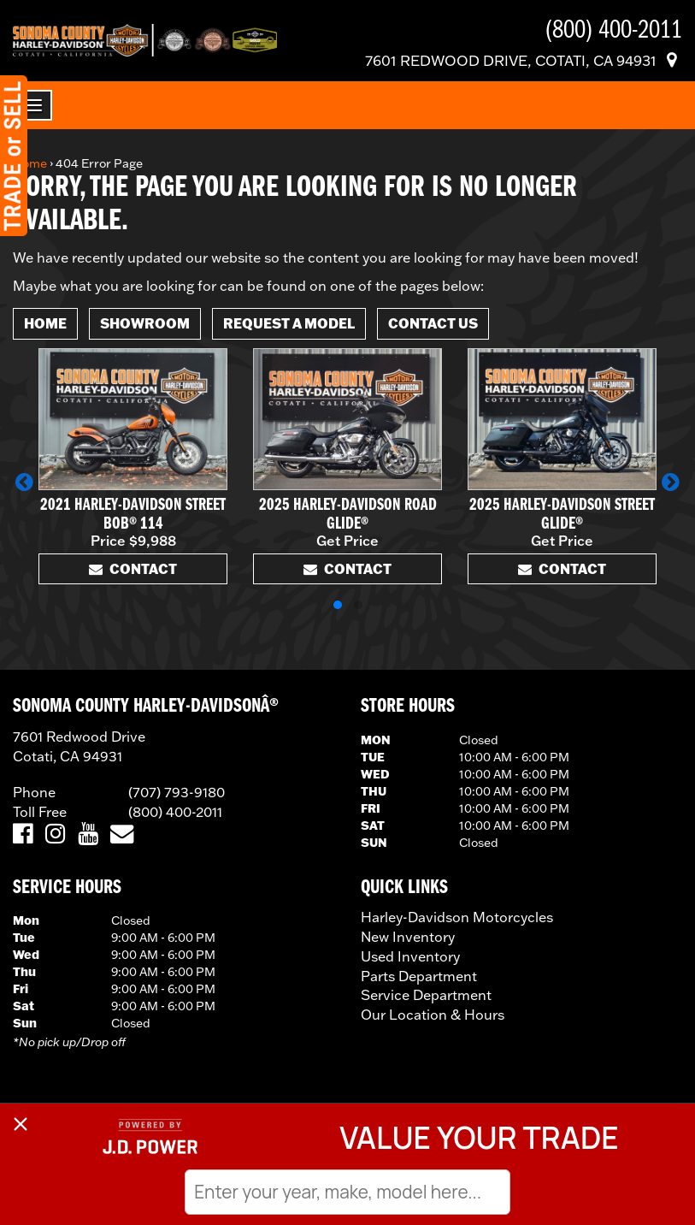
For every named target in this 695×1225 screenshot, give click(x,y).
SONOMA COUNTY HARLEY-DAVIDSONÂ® (146, 706)
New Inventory (408, 936)
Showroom (145, 323)
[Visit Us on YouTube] (87, 834)
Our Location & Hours (432, 1014)
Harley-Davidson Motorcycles (457, 917)
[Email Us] (121, 834)
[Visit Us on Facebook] (22, 834)
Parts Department (419, 976)
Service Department (426, 994)
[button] (24, 481)
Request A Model (289, 323)
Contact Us (433, 323)
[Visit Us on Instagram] (55, 834)
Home (30, 163)
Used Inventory (410, 956)
